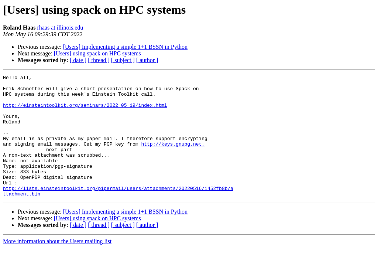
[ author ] (147, 60)
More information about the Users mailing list (57, 265)
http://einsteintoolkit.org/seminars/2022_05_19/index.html (85, 111)
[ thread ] (99, 60)
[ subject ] (123, 60)
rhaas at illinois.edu (60, 27)
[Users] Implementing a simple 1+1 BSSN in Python (125, 47)
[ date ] (78, 60)
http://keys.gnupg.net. (173, 158)
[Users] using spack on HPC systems (97, 53)
